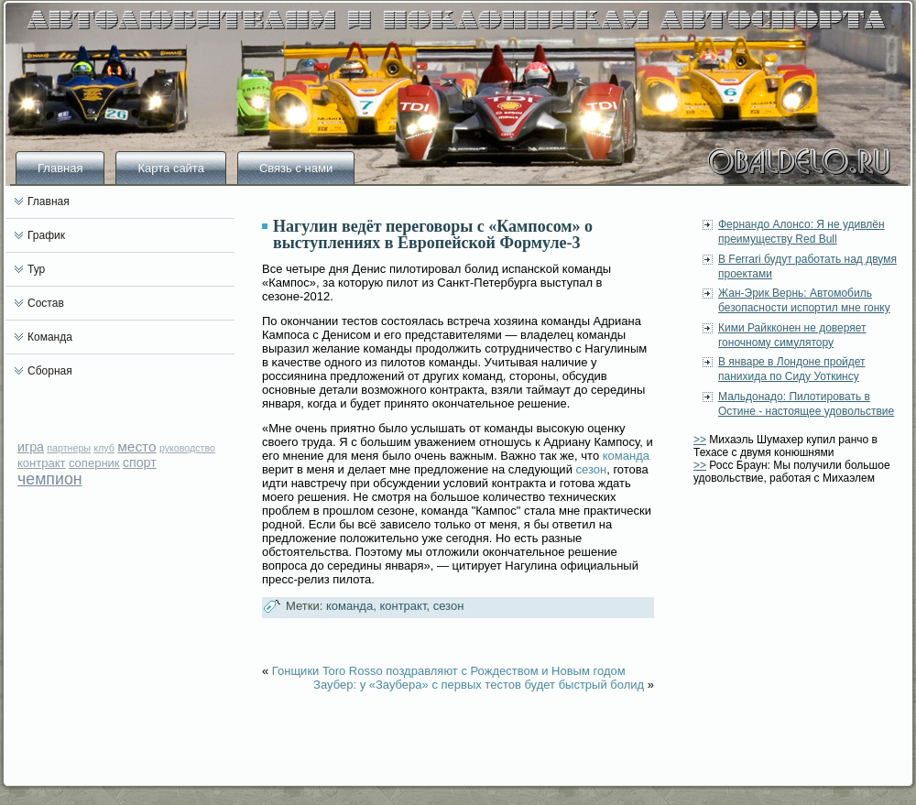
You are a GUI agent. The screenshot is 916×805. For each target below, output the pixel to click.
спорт (140, 462)
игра (30, 447)
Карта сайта (170, 168)
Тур (36, 269)
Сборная (49, 370)
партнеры (69, 447)
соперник (94, 463)
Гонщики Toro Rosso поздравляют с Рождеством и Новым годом (449, 671)
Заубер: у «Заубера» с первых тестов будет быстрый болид (478, 684)
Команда (49, 337)
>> (699, 439)
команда (626, 455)
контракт (41, 463)
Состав (45, 303)
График (46, 235)
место (136, 446)
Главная (60, 168)
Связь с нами (296, 168)
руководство (187, 447)
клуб (103, 447)
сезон (591, 469)
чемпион (49, 479)
